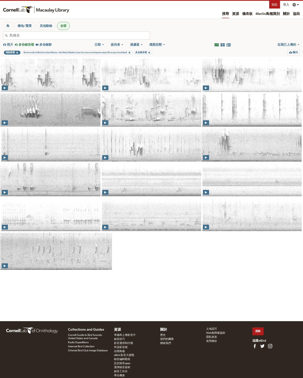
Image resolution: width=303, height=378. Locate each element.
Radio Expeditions (78, 342)
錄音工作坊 (121, 371)
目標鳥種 (119, 351)
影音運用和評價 (123, 343)
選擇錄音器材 (122, 367)
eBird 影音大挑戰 (124, 355)
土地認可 (211, 329)
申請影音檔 (121, 347)
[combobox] (79, 35)
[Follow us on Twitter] (262, 346)
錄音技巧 (119, 339)
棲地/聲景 (25, 25)
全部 (63, 25)
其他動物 (46, 25)
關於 (286, 14)
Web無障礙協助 (215, 333)
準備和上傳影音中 (125, 335)
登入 (286, 4)
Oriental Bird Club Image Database (88, 350)
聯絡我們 (165, 343)
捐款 (275, 4)
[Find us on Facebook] (254, 346)
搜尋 (225, 14)
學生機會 (119, 375)
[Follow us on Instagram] (270, 346)
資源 (235, 14)
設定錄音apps (122, 363)
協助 (296, 14)
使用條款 (211, 341)
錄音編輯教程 (122, 359)
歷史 (163, 335)
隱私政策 (211, 337)
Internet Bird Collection (81, 346)
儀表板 (247, 14)
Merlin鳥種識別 (268, 14)
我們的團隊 (167, 339)
